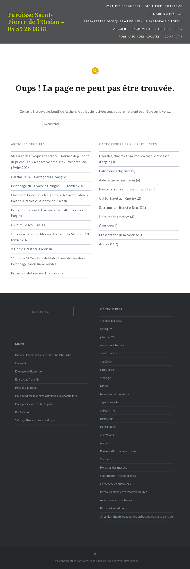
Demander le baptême (163, 6)
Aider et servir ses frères (117, 180)
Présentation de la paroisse (119, 235)
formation (106, 418)
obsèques (106, 329)
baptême (106, 361)
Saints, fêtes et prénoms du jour (35, 420)
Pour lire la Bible (26, 387)
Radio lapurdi (23, 412)
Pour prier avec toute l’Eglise (34, 404)
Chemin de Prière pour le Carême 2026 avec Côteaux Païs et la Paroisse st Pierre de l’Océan (49, 198)
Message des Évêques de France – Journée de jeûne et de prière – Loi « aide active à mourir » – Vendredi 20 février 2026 (50, 162)
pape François (109, 402)
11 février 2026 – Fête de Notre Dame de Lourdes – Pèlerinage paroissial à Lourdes (48, 261)
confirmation (108, 353)
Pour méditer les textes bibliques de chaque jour (46, 395)
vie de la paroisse (111, 320)
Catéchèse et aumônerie (117, 198)
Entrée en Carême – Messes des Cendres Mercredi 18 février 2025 (50, 237)
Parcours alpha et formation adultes (125, 189)
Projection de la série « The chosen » (37, 273)
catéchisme (107, 410)
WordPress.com (128, 560)
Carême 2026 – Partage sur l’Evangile (38, 177)
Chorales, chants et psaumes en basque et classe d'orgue (136, 516)
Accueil (120, 28)
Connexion (22, 363)
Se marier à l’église (165, 13)
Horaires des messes (122, 6)
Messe (104, 386)
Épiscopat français (27, 379)
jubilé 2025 (107, 337)
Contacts (173, 36)
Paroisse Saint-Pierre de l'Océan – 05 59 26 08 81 (36, 22)
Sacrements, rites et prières (157, 28)
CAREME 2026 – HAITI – (29, 225)
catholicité (107, 369)
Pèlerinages (108, 426)
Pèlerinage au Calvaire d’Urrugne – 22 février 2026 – (49, 186)
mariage (105, 378)
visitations (107, 435)
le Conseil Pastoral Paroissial (32, 249)
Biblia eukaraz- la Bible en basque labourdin (43, 355)
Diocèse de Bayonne (28, 371)
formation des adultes (139, 36)
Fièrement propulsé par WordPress (73, 560)
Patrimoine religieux (114, 171)
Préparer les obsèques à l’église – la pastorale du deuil (133, 21)
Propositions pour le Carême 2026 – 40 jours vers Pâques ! (47, 213)
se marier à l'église (112, 345)
